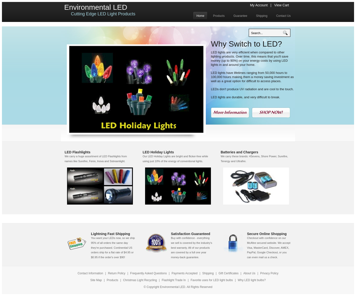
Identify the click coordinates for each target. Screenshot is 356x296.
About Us (249, 273)
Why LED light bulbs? (252, 280)
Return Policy (117, 273)
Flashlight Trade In (174, 280)
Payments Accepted (185, 273)
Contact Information (90, 273)
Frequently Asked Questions (148, 273)
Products (113, 280)
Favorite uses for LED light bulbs (212, 280)
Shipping (208, 273)
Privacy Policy (269, 273)
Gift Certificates (228, 273)
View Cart (281, 5)
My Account (258, 5)
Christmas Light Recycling (140, 280)
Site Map (96, 280)
